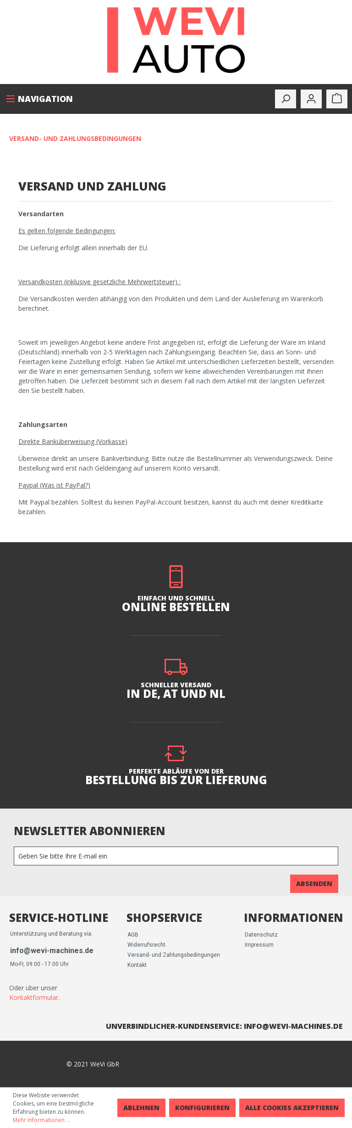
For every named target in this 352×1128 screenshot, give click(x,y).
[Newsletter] (176, 856)
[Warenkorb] (336, 99)
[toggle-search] (285, 99)
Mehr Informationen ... (41, 1120)
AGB (132, 935)
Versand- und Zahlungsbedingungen (173, 955)
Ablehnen (141, 1107)
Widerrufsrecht (146, 945)
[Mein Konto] (311, 99)
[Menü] (39, 98)
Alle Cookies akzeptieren (292, 1107)
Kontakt (137, 965)
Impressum (259, 945)
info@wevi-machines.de (52, 950)
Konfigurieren (202, 1107)
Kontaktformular (33, 997)
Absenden (314, 883)
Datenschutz (261, 935)
